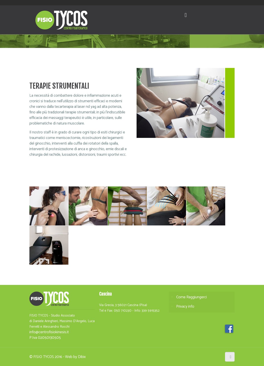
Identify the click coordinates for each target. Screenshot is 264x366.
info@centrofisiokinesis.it (49, 332)
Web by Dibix (75, 357)
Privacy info (185, 306)
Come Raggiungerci (191, 297)
